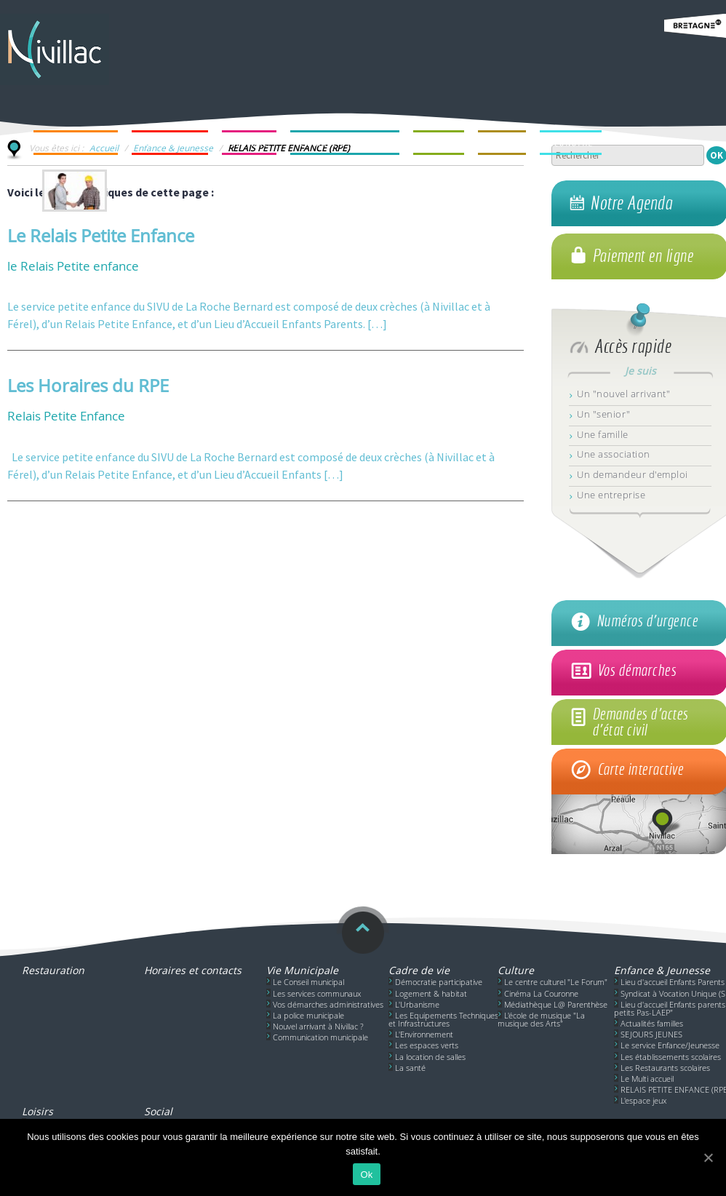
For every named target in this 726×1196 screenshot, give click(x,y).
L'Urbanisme (417, 1004)
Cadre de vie (419, 970)
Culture (516, 970)
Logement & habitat (431, 993)
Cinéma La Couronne (541, 993)
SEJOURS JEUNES (651, 1034)
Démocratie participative (438, 981)
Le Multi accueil (647, 1078)
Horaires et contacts (193, 970)
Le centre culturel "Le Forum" (555, 981)
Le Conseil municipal (308, 981)
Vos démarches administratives (328, 1004)
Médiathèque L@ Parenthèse (555, 1004)
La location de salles (430, 1056)
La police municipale (308, 1015)
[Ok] (708, 1157)
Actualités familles (652, 1023)
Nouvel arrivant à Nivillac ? (318, 1026)
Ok (366, 1174)
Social (158, 1111)
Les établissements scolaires (671, 1056)
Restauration (53, 970)
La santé (410, 1067)
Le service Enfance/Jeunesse (670, 1045)
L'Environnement (424, 1034)
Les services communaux (317, 993)
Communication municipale (320, 1037)
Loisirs (37, 1111)
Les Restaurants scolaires (665, 1067)
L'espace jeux (643, 1100)
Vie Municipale (302, 970)
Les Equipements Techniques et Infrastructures (443, 1019)
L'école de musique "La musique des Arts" (541, 1019)
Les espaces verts (426, 1045)
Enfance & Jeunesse (662, 970)
